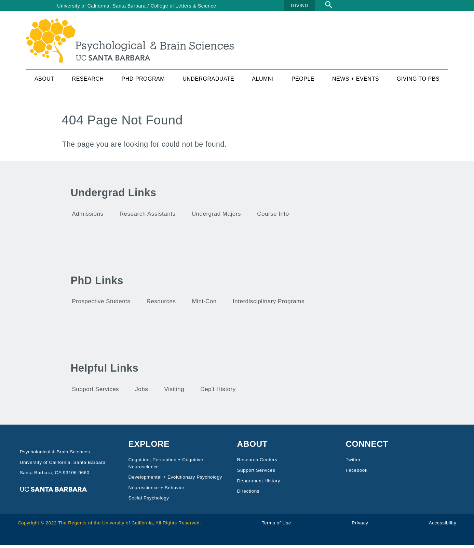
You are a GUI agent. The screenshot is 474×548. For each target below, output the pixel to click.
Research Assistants (148, 216)
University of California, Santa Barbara (101, 6)
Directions (248, 493)
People (303, 81)
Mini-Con (204, 304)
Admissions (88, 216)
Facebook (356, 473)
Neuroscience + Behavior (156, 490)
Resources (161, 304)
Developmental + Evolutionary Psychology (175, 479)
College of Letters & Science (183, 6)
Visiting (174, 392)
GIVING (300, 5)
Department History (258, 483)
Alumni (263, 81)
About (44, 81)
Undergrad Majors (216, 216)
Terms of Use (276, 525)
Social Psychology (148, 500)
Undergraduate (208, 81)
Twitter (353, 462)
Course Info (273, 216)
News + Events (355, 81)
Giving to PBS (418, 81)
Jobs (141, 392)
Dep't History (217, 392)
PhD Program (143, 81)
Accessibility (443, 525)
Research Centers (257, 462)
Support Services (95, 392)
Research (88, 81)
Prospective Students (101, 304)
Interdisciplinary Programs (268, 304)
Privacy (360, 525)
